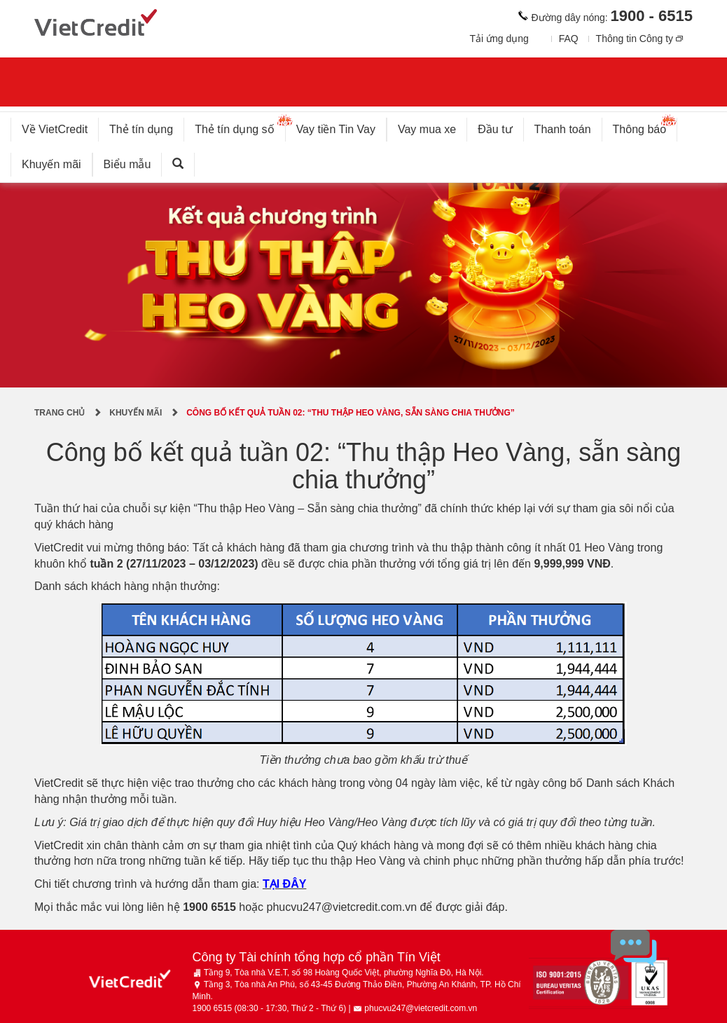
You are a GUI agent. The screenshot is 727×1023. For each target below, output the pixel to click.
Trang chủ (59, 413)
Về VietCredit (55, 129)
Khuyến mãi (51, 164)
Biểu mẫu (127, 164)
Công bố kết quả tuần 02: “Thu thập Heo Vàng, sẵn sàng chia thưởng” (350, 413)
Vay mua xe (427, 129)
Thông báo (645, 126)
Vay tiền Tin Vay (341, 126)
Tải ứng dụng (498, 38)
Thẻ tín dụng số (240, 126)
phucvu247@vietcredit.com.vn (342, 907)
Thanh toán (562, 129)
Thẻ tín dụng (141, 129)
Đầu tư (495, 129)
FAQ (569, 38)
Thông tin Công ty (635, 38)
